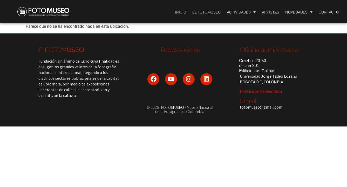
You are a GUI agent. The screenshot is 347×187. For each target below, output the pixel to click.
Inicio (180, 12)
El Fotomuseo (206, 12)
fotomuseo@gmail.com (261, 107)
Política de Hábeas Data (261, 91)
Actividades (241, 12)
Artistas (270, 12)
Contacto (329, 12)
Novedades (298, 12)
